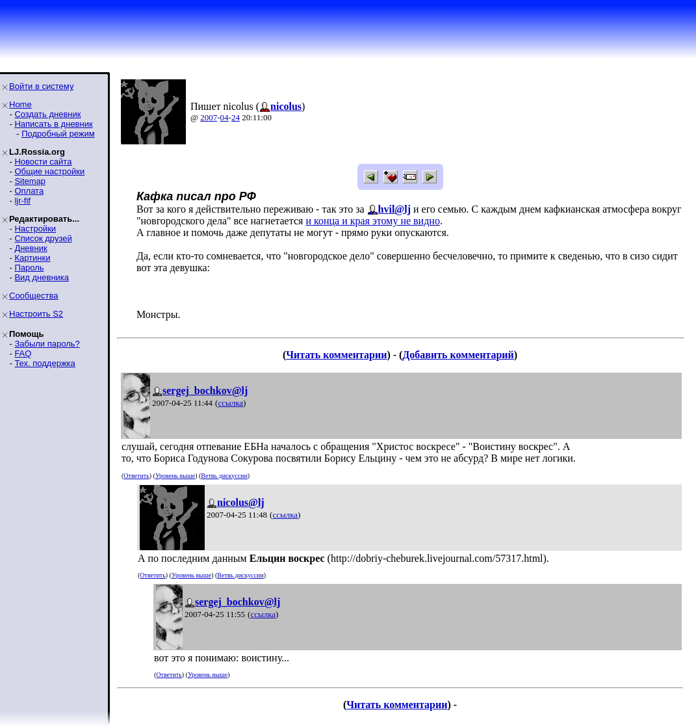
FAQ (22, 353)
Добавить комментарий (457, 354)
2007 (208, 117)
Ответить (136, 475)
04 (224, 117)
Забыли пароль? (46, 344)
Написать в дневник (53, 124)
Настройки (35, 228)
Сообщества (33, 295)
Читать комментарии (336, 354)
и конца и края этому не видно (372, 220)
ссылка (230, 403)
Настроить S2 (36, 314)
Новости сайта (42, 161)
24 (235, 117)
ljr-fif (22, 200)
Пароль (29, 267)
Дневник (30, 248)
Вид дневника (41, 277)
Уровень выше (175, 475)
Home (20, 104)
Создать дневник (47, 114)
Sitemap (29, 181)
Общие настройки (49, 171)
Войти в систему (41, 86)
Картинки (32, 258)
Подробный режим (57, 134)
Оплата (29, 191)
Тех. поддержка (44, 363)
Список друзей (42, 238)
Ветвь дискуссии (224, 475)
